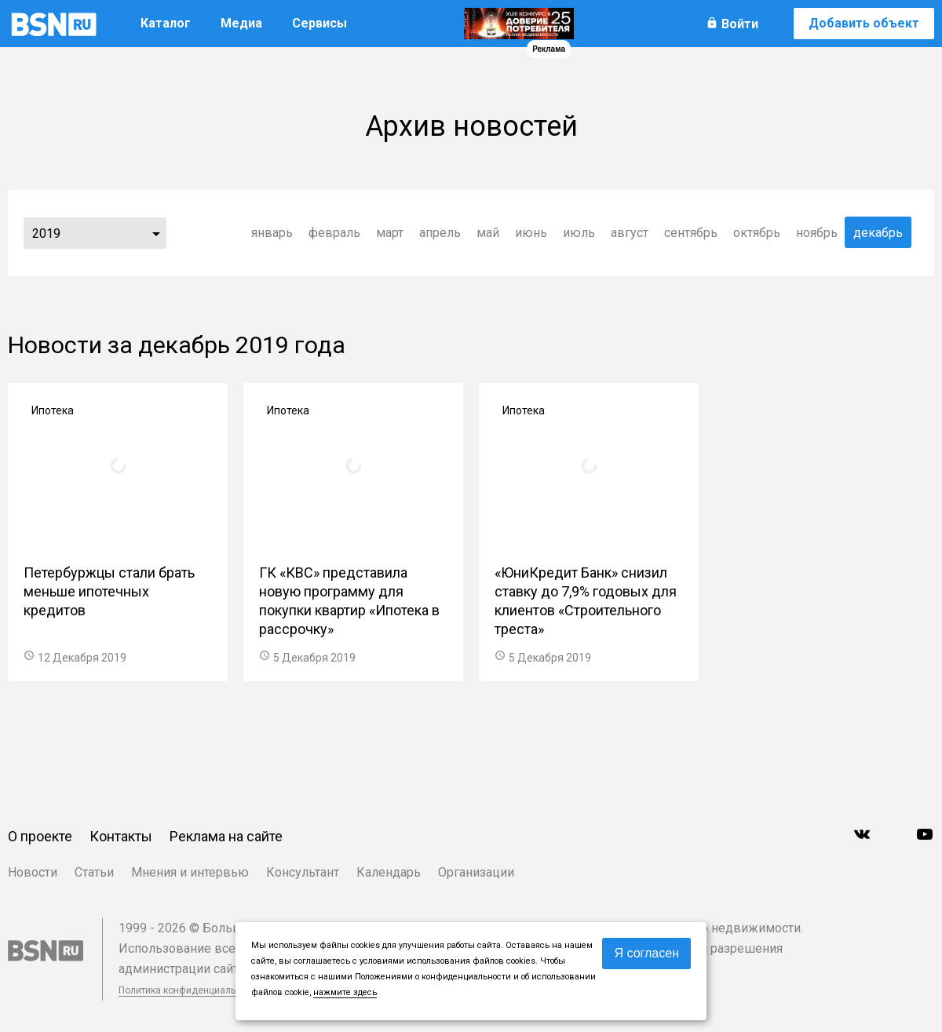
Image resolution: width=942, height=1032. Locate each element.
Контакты (120, 836)
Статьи (94, 872)
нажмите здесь (345, 992)
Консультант (302, 872)
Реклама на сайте (226, 836)
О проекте (40, 836)
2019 (46, 233)
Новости (32, 872)
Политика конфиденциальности (190, 990)
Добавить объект (864, 23)
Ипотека (52, 410)
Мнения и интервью (190, 872)
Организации (476, 872)
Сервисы (319, 23)
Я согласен (646, 953)
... (156, 233)
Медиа (241, 23)
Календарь (388, 872)
